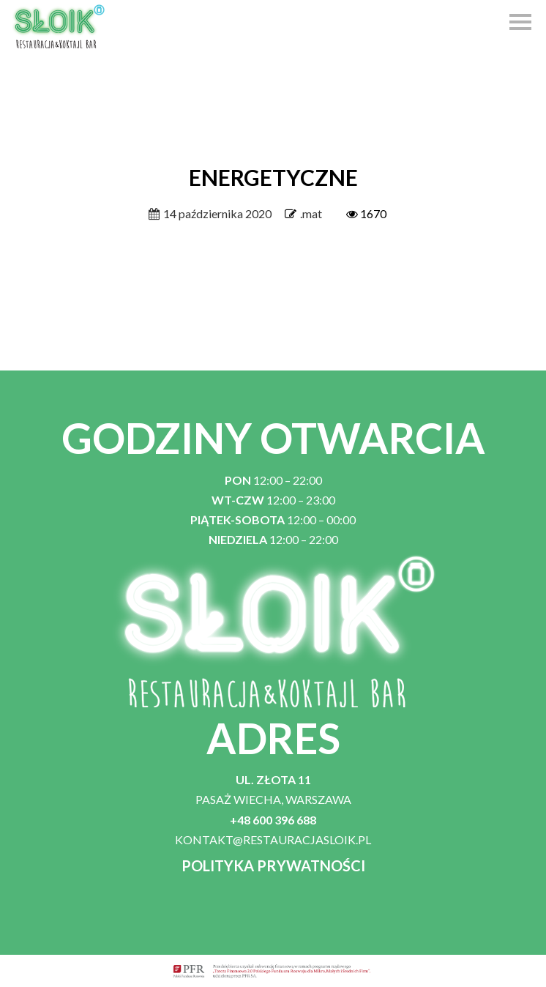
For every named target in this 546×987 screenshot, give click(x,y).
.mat (311, 213)
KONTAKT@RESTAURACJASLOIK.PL (273, 839)
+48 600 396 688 (273, 820)
